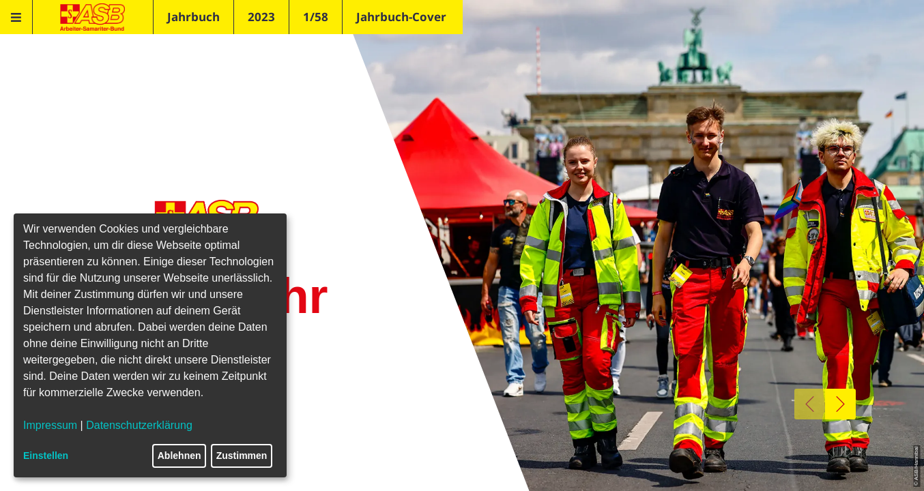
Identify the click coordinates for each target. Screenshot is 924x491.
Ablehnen (179, 455)
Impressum (50, 425)
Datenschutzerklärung (139, 425)
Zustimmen (242, 455)
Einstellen (45, 455)
